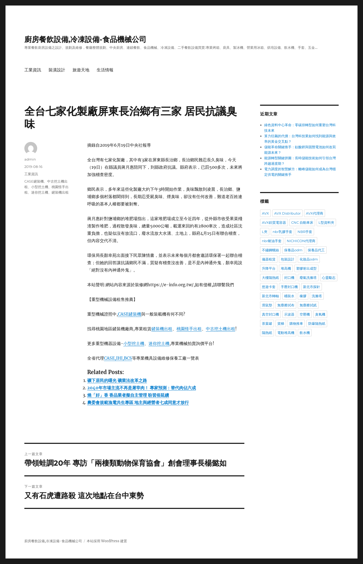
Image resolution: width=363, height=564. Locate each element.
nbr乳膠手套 (282, 232)
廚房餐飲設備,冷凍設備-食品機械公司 (85, 39)
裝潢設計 (56, 69)
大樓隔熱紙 (270, 277)
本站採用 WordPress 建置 (107, 541)
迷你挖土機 (158, 343)
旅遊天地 (81, 69)
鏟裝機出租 (161, 328)
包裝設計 (287, 259)
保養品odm (293, 250)
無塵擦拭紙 (308, 305)
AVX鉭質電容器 (274, 222)
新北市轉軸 (270, 296)
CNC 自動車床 (302, 222)
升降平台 (269, 268)
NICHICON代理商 (301, 241)
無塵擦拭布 (285, 305)
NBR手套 (305, 232)
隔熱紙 (267, 333)
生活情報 (105, 69)
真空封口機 (270, 314)
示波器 (289, 314)
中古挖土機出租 (220, 328)
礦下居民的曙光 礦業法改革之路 (117, 380)
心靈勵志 (329, 277)
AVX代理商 (314, 213)
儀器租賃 (269, 259)
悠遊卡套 (269, 287)
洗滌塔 (317, 296)
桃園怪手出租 (189, 328)
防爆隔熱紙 (316, 323)
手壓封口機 (289, 287)
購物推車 (296, 323)
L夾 (264, 232)
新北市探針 (311, 287)
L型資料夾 (326, 222)
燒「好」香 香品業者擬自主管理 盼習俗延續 (128, 395)
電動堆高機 (285, 333)
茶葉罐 (267, 323)
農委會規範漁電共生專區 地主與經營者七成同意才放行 (138, 402)
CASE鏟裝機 (129, 314)
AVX (265, 213)
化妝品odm (309, 259)
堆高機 (286, 268)
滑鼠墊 (267, 305)
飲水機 (305, 333)
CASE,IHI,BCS (118, 358)
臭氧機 (320, 314)
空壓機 (305, 314)
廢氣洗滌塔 (308, 277)
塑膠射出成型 (306, 268)
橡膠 (303, 296)
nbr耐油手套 (272, 241)
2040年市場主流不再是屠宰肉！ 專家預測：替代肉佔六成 (141, 387)
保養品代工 (316, 250)
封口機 (289, 277)
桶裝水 (289, 296)
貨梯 (280, 323)
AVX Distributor (287, 213)
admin (30, 159)
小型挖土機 (133, 343)
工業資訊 (32, 69)
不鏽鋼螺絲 (270, 250)
